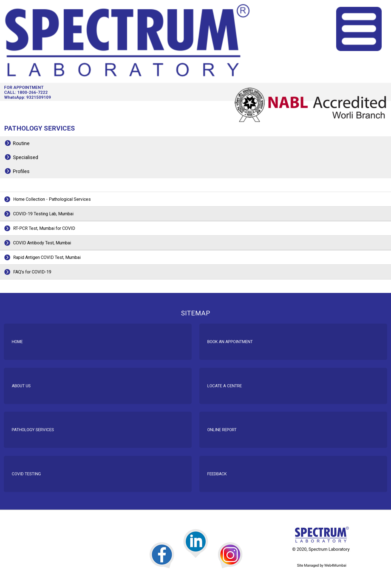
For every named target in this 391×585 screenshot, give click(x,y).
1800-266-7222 (32, 92)
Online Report (222, 429)
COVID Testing (26, 473)
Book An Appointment (230, 341)
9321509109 (38, 97)
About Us (21, 385)
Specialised (25, 157)
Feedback (217, 473)
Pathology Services (33, 429)
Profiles (21, 171)
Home (17, 341)
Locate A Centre (224, 385)
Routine (21, 143)
